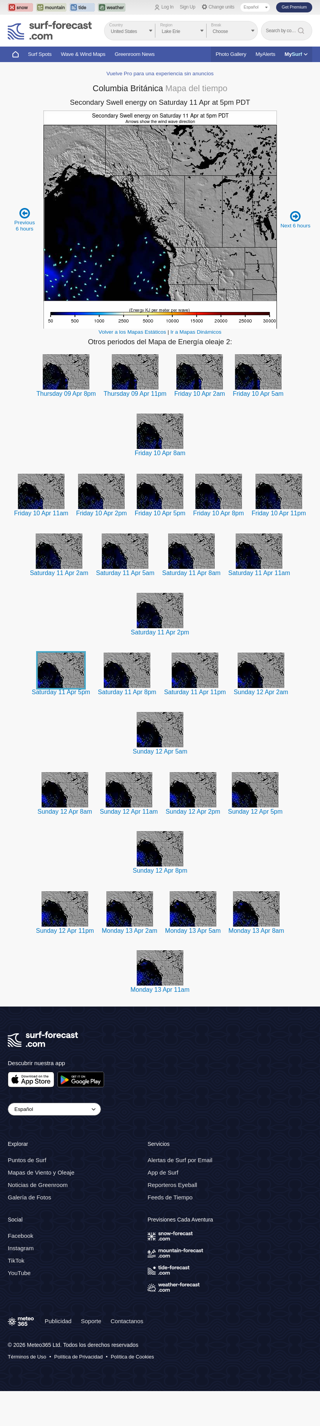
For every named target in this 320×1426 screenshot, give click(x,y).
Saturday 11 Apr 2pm (160, 632)
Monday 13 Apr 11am (160, 989)
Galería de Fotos (29, 1197)
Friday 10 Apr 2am (199, 393)
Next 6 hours (295, 219)
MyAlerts (265, 54)
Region (166, 25)
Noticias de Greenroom (38, 1185)
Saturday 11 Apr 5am (125, 573)
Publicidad (58, 1321)
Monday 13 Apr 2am (129, 930)
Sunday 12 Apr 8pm (160, 870)
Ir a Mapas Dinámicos (195, 332)
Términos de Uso (27, 1357)
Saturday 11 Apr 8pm (127, 692)
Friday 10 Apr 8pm (218, 513)
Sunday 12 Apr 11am (129, 811)
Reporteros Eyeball (172, 1185)
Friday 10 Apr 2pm (101, 513)
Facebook (20, 1235)
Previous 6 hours (24, 219)
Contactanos (127, 1321)
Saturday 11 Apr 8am (191, 573)
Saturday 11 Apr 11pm (195, 692)
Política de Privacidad (78, 1357)
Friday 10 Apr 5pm (160, 513)
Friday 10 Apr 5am (258, 393)
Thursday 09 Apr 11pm (135, 393)
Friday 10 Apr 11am (41, 513)
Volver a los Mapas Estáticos (132, 332)
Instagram (21, 1248)
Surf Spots (40, 54)
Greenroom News (135, 54)
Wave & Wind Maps (83, 54)
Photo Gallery (231, 54)
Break (216, 25)
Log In (168, 7)
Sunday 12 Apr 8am (64, 811)
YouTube (19, 1273)
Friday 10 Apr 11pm (279, 513)
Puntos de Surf (27, 1160)
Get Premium (294, 7)
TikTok (16, 1260)
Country (116, 25)
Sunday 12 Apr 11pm (65, 930)
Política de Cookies (132, 1357)
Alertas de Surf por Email (180, 1160)
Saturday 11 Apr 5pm (61, 692)
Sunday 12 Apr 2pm (192, 811)
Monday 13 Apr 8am (256, 930)
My (296, 54)
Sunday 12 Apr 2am (261, 692)
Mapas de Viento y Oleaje (41, 1172)
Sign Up (187, 7)
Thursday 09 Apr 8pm (66, 393)
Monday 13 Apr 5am (193, 930)
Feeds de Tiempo (170, 1197)
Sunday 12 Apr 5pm (255, 811)
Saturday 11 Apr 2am (59, 573)
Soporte (91, 1321)
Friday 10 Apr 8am (160, 453)
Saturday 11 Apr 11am (259, 573)
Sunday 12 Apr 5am (160, 751)
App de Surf (163, 1172)
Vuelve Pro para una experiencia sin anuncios (160, 73)
